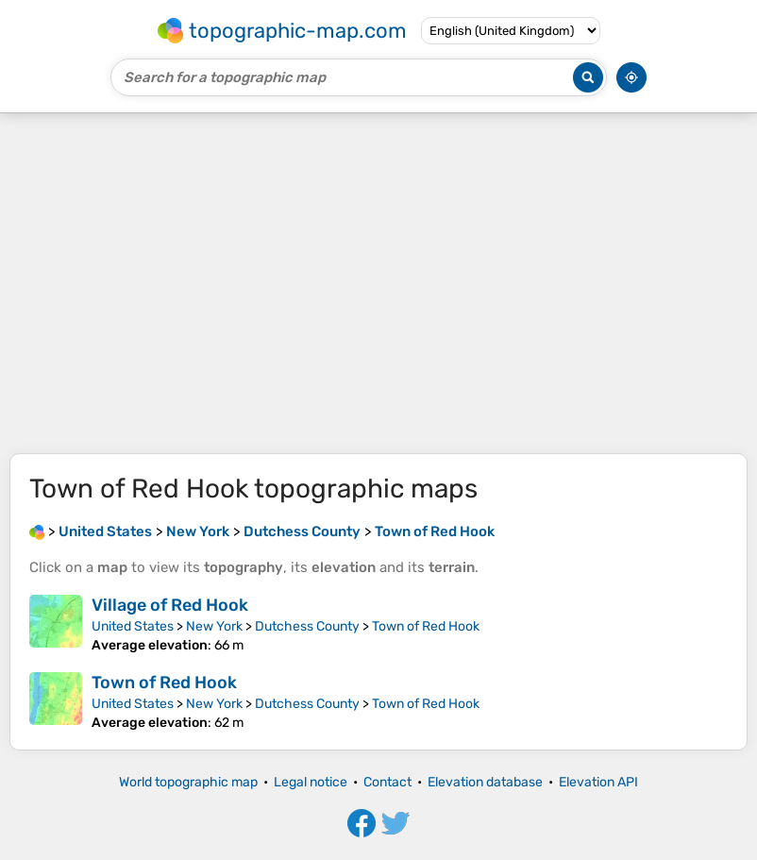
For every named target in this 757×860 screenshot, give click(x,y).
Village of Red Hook (170, 605)
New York (214, 626)
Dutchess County (307, 626)
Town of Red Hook (425, 626)
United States (133, 626)
